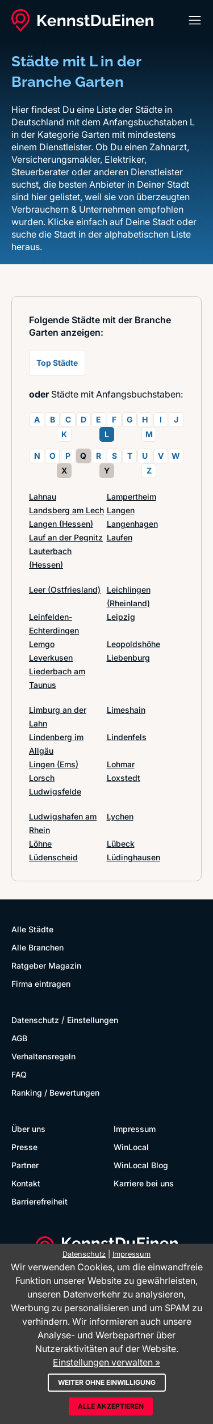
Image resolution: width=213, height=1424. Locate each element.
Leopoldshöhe (133, 644)
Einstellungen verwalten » (106, 1362)
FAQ (19, 1074)
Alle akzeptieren (111, 1406)
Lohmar (121, 764)
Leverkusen (51, 657)
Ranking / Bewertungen (55, 1092)
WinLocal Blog (141, 1165)
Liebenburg (128, 657)
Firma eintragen (40, 983)
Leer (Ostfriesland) (65, 589)
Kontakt (25, 1183)
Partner (25, 1165)
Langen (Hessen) (61, 524)
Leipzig (121, 617)
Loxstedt (123, 778)
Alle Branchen (37, 947)
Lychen (120, 816)
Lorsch (42, 778)
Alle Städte (32, 929)
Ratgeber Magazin (46, 965)
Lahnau (42, 496)
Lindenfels (127, 737)
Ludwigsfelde (55, 791)
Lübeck (121, 843)
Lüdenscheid (53, 857)
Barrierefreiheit (39, 1201)
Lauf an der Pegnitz (66, 537)
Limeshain (126, 710)
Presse (24, 1147)
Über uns (28, 1129)
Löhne (40, 843)
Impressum (135, 1129)
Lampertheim (131, 496)
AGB (19, 1038)
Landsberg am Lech (66, 510)
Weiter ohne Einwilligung (107, 1382)
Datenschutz (35, 1020)
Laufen (119, 537)
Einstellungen (92, 1020)
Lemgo (42, 644)
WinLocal (131, 1147)
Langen (121, 510)
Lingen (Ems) (53, 764)
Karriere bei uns (144, 1183)
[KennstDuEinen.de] (82, 20)
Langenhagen (132, 524)
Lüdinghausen (133, 857)
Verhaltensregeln (43, 1056)
